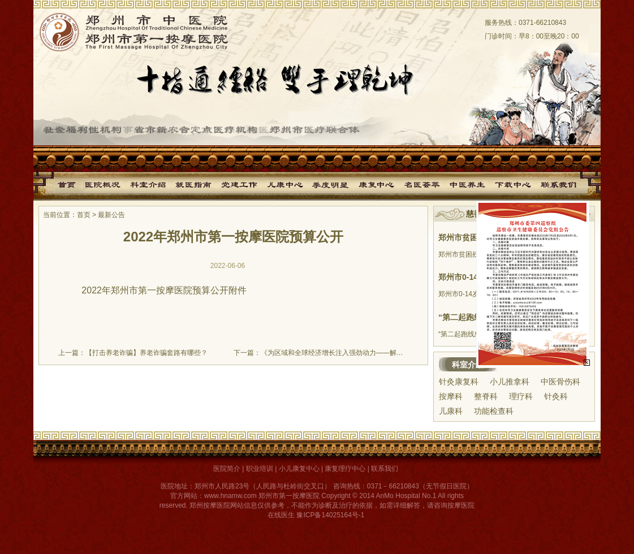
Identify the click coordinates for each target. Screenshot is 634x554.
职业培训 (259, 469)
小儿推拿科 (509, 381)
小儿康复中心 (299, 469)
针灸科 (556, 396)
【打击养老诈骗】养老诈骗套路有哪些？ (146, 353)
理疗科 (521, 396)
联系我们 (384, 469)
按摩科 (451, 396)
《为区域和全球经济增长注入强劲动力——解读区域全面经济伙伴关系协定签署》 (383, 353)
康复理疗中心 (345, 469)
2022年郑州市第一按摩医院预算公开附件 (164, 290)
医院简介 (226, 469)
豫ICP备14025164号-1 (330, 515)
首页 (83, 215)
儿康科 (451, 411)
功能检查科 (494, 411)
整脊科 (486, 396)
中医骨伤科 (560, 381)
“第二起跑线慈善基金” (477, 317)
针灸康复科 (458, 381)
